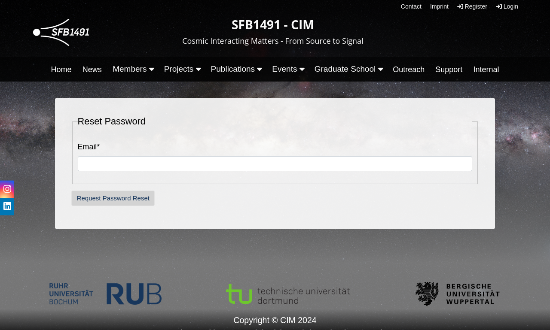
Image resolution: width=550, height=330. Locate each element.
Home (61, 69)
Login (507, 6)
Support (448, 69)
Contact (411, 6)
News (92, 69)
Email (89, 146)
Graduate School (349, 68)
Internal (486, 69)
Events (288, 68)
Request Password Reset (113, 198)
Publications (237, 68)
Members (133, 68)
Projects (182, 68)
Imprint (439, 6)
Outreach (409, 69)
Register (472, 6)
